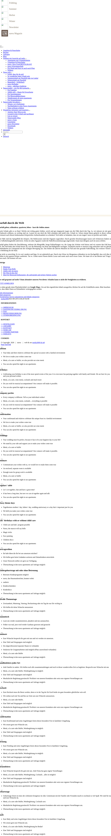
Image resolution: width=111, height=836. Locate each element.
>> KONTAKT (6, 328)
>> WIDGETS (6, 334)
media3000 (5, 299)
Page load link (6, 344)
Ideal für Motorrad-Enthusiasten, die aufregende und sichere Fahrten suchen (30, 275)
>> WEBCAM (6, 330)
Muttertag (6, 267)
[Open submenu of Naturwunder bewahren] (20, 102)
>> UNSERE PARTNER (9, 332)
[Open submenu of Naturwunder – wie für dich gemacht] (30, 88)
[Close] (2, 368)
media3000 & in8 (38, 342)
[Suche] (4, 134)
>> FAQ (4, 311)
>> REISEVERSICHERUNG (11, 313)
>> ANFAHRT (6, 326)
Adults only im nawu (10, 271)
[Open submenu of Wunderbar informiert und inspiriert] (29, 110)
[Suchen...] (13, 132)
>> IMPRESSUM (7, 307)
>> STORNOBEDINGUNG (11, 315)
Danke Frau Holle (9, 269)
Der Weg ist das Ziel (10, 273)
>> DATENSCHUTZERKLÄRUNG (14, 309)
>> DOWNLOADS (8, 324)
